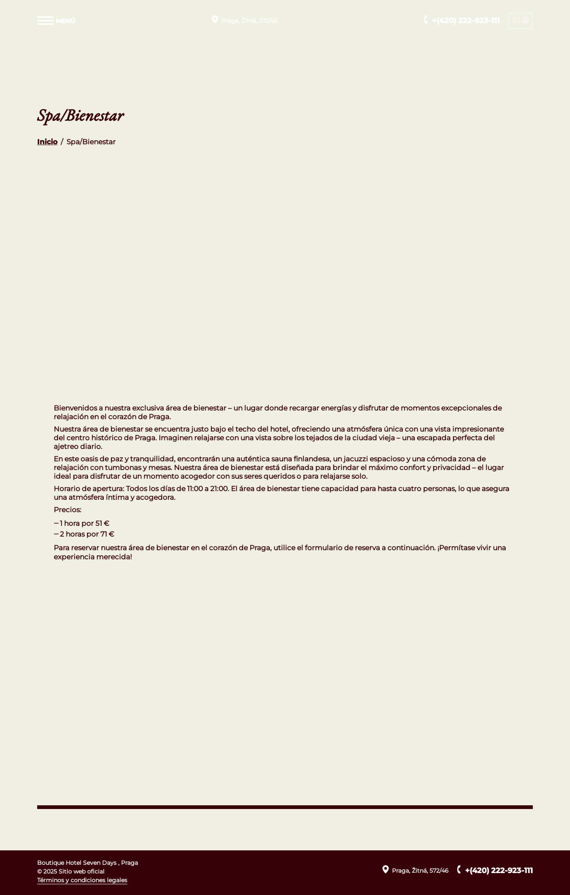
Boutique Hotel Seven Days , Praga (87, 862)
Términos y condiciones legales (82, 880)
